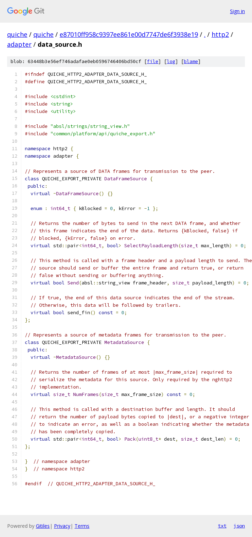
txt (222, 525)
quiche (17, 34)
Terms (82, 525)
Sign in (237, 11)
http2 (220, 34)
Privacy (62, 525)
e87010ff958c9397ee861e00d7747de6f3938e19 (129, 34)
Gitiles (43, 525)
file (152, 61)
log (171, 61)
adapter (19, 44)
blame (191, 61)
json (239, 525)
